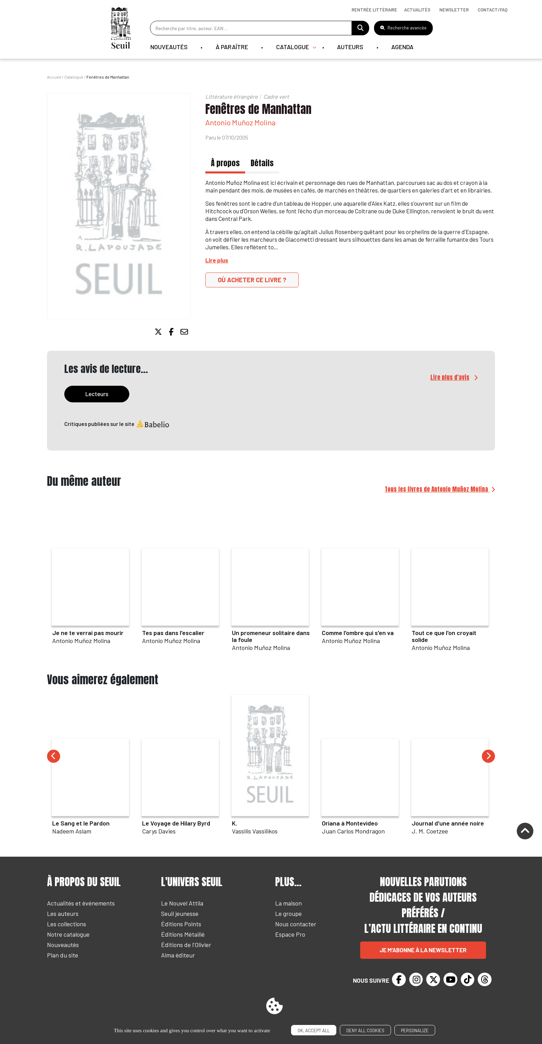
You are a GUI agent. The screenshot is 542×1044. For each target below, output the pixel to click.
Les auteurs (62, 914)
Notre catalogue (68, 934)
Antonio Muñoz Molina (240, 122)
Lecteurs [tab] (96, 394)
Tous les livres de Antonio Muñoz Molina (437, 489)
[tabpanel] (271, 429)
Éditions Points (181, 924)
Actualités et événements (81, 903)
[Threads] (485, 980)
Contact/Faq (492, 9)
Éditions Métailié (183, 934)
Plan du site (62, 955)
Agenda (404, 47)
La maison (288, 903)
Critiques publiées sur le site (117, 424)
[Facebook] (398, 980)
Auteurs (351, 47)
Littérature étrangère (231, 96)
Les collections (66, 924)
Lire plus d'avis (449, 377)
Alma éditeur (178, 955)
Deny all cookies (365, 1030)
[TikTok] (468, 980)
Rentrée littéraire (374, 9)
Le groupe (288, 914)
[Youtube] (450, 980)
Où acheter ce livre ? (252, 280)
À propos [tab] (225, 163)
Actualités (417, 9)
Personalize (415, 1030)
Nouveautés (168, 47)
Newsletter (454, 9)
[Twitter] (433, 980)
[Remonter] (525, 832)
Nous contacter (295, 924)
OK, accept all (314, 1030)
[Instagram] (416, 980)
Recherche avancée (403, 27)
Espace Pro (290, 934)
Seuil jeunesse (179, 914)
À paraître (232, 47)
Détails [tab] (262, 163)
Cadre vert (276, 96)
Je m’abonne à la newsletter (423, 950)
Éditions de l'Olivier (186, 945)
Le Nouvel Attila (182, 903)
